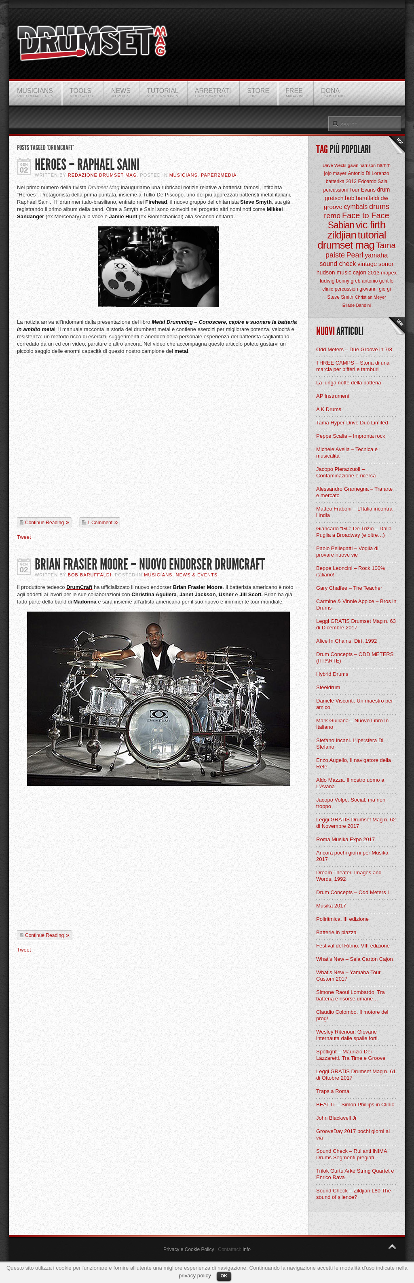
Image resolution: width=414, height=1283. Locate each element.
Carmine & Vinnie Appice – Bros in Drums (356, 604)
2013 (374, 273)
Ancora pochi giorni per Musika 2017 (352, 856)
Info (247, 1249)
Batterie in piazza (336, 932)
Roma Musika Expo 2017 (345, 839)
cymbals (356, 206)
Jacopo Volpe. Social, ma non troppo (350, 803)
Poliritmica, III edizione (342, 919)
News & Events (197, 574)
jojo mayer (335, 173)
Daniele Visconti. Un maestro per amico (354, 704)
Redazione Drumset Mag (102, 175)
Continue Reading (44, 522)
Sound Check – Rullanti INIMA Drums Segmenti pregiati (351, 1154)
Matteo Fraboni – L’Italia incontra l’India (354, 512)
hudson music (334, 272)
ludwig (327, 281)
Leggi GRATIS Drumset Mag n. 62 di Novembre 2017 (356, 823)
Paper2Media (219, 175)
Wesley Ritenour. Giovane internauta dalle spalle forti (347, 1035)
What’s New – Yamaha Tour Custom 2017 (348, 975)
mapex (389, 273)
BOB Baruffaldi (90, 574)
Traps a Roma (332, 1091)
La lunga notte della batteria (348, 383)
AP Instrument (332, 396)
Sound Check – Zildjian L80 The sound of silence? (353, 1194)
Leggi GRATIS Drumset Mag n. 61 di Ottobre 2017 (356, 1074)
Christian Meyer (370, 297)
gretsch (334, 198)
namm (384, 165)
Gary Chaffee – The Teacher (349, 588)
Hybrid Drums (332, 674)
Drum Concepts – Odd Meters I (352, 892)
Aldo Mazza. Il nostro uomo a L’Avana (350, 783)
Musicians (183, 175)
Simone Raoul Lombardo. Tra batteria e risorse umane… (350, 995)
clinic (327, 289)
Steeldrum (328, 687)
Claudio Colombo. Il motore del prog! (352, 1015)
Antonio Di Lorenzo (368, 173)
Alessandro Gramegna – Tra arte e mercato (354, 492)
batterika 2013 (341, 181)
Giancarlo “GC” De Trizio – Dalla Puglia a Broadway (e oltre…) (353, 531)
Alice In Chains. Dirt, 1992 (346, 641)
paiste (335, 255)
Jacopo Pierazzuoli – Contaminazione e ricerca (346, 472)
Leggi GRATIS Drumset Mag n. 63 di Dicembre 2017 (356, 624)
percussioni (335, 190)
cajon (359, 272)
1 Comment (99, 522)
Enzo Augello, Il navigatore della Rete (353, 763)
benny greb (348, 281)
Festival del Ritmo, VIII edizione (353, 946)
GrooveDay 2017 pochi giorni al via (353, 1134)
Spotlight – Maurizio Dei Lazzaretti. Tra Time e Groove (350, 1055)
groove (333, 206)
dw (384, 197)
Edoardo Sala (372, 181)
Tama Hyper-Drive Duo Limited (352, 423)
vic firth (370, 225)
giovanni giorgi (375, 289)
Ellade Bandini (356, 305)
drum (383, 189)
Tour (354, 190)
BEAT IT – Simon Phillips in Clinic (355, 1105)
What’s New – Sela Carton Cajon (354, 959)
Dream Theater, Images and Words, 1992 (349, 875)
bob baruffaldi (362, 198)
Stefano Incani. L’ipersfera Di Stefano (349, 743)
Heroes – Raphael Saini (87, 165)
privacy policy (195, 1275)
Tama (386, 245)
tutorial (372, 235)
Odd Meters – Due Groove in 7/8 (354, 349)
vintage (367, 263)
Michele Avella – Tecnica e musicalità (347, 452)
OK (224, 1275)
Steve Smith (340, 297)
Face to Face (365, 215)
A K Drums (328, 409)
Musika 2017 (331, 906)
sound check (338, 263)
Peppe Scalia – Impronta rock (350, 436)
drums (379, 207)
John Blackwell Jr (336, 1118)
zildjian (341, 235)
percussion (346, 289)
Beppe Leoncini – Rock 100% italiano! (350, 571)
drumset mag (345, 245)
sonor (386, 263)
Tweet (24, 537)
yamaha (376, 255)
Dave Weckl (334, 165)
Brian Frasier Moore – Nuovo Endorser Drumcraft (150, 564)
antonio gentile (377, 281)
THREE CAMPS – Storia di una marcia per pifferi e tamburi (352, 366)
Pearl (354, 255)
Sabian (341, 225)
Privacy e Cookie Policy (188, 1249)
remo (332, 216)
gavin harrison (362, 165)
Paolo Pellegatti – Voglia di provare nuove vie (347, 551)
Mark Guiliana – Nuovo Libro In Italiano (352, 723)
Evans (368, 190)
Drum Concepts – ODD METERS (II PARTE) (354, 657)
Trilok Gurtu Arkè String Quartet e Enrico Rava (355, 1174)
